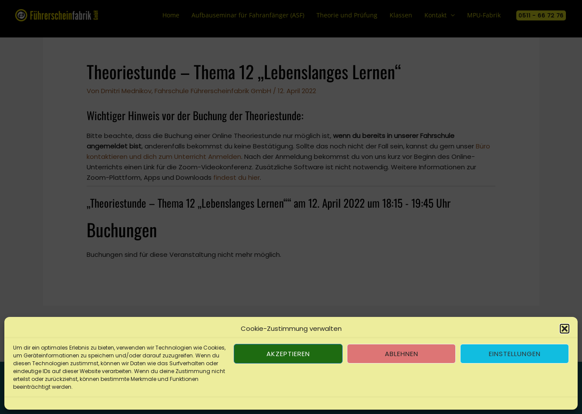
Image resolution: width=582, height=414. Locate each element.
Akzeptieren (288, 353)
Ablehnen (401, 353)
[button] (564, 328)
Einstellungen (515, 353)
